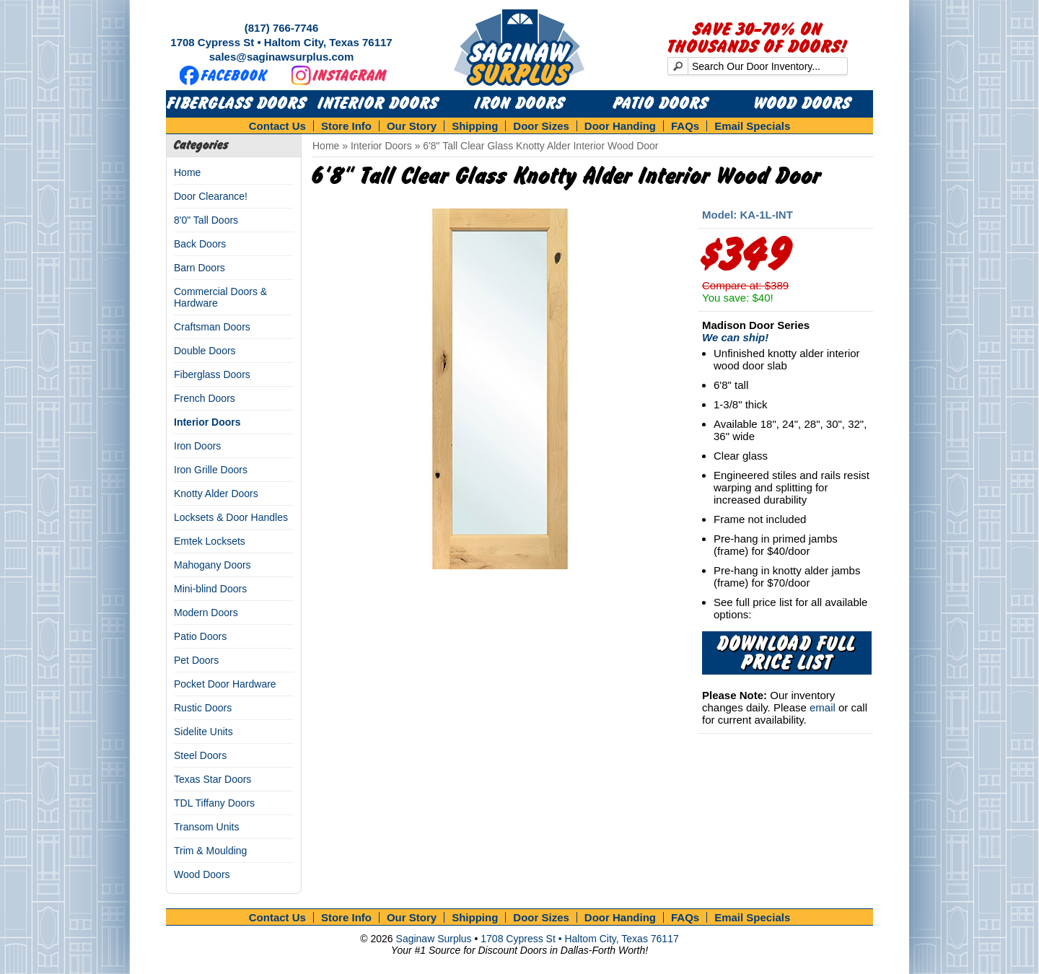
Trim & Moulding (210, 850)
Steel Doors (200, 755)
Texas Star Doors (212, 779)
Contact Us (277, 125)
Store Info (346, 125)
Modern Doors (206, 612)
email (823, 707)
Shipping (475, 125)
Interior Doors (378, 104)
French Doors (204, 398)
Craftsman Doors (212, 327)
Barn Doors (199, 267)
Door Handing (620, 125)
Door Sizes (541, 125)
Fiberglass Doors (237, 104)
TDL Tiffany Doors (214, 803)
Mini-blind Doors (210, 589)
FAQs (685, 125)
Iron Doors (520, 104)
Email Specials (752, 125)
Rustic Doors (203, 708)
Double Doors (205, 350)
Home (187, 172)
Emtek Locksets (209, 541)
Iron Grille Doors (210, 469)
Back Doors (200, 244)
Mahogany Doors (212, 565)
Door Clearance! (210, 196)
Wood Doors (802, 104)
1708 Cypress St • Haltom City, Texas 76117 (281, 42)
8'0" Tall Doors (206, 220)
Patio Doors (661, 104)
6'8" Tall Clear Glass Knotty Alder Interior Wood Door (540, 146)
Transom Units (207, 827)
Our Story (412, 125)
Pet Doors (196, 660)
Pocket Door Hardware (225, 684)
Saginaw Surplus (434, 938)
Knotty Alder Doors (216, 493)
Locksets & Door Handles (231, 517)
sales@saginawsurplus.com (281, 57)
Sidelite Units (203, 731)
